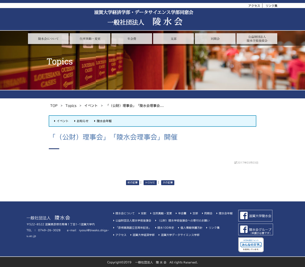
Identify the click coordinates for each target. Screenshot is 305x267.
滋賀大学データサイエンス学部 (178, 235)
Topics (70, 105)
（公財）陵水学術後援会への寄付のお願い (182, 220)
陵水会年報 (102, 121)
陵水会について (123, 213)
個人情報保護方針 (189, 227)
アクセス (254, 5)
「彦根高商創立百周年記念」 (131, 227)
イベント (91, 105)
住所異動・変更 (160, 213)
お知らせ (81, 121)
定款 (141, 213)
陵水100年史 (164, 227)
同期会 (206, 213)
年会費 (180, 213)
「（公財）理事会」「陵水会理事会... (135, 105)
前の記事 (133, 182)
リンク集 (271, 5)
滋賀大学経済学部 (142, 235)
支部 (193, 213)
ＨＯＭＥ (150, 182)
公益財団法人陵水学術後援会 (131, 220)
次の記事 (168, 182)
